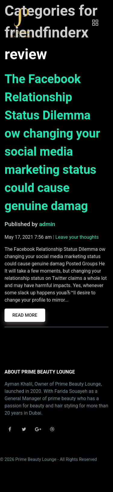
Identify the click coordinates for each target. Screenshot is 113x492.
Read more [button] (24, 315)
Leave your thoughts (77, 237)
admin (47, 224)
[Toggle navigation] (95, 23)
